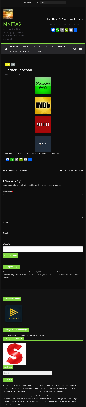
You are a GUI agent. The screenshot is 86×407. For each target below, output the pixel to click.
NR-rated (61, 46)
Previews (37, 52)
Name (6, 222)
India (7, 65)
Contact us (21, 335)
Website (6, 244)
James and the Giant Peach (70, 170)
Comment (8, 192)
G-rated (26, 46)
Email (6, 233)
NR (13, 65)
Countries (14, 46)
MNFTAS (12, 24)
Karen (22, 75)
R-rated (13, 52)
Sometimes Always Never (15, 170)
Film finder (25, 52)
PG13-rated (48, 46)
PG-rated (36, 46)
